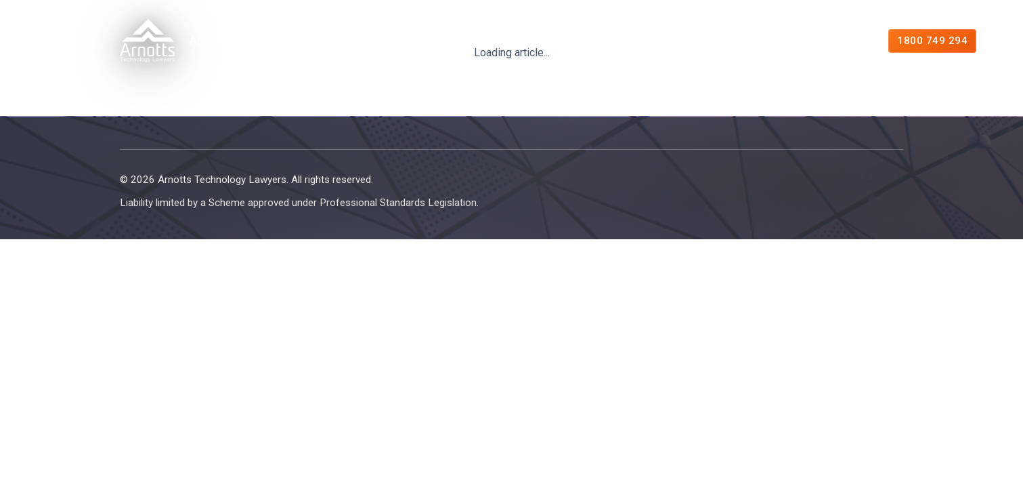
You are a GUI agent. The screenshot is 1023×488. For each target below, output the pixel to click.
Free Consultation (716, 41)
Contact (829, 41)
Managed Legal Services (450, 41)
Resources (587, 41)
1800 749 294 (932, 41)
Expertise (306, 41)
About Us (213, 41)
